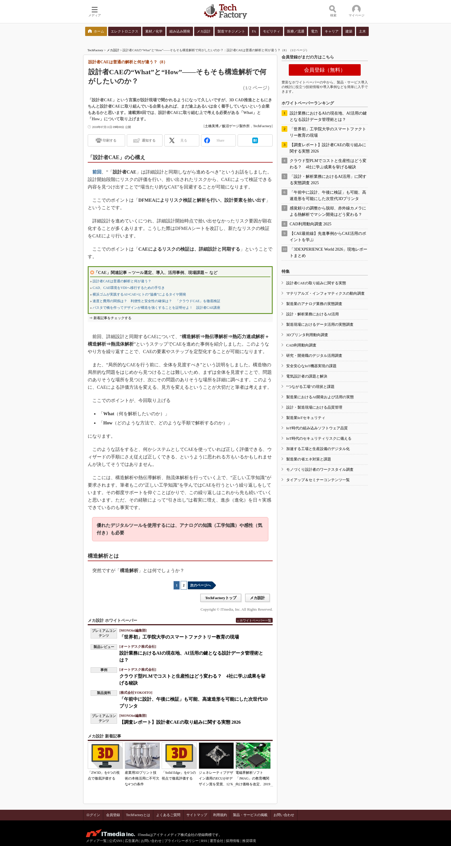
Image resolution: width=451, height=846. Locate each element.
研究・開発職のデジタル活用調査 (314, 355)
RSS (204, 841)
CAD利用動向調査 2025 (310, 224)
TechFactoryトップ (220, 598)
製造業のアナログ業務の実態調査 (314, 304)
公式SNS (115, 841)
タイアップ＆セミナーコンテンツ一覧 (318, 480)
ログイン (93, 815)
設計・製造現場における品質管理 (314, 407)
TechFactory (95, 50)
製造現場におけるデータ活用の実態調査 (319, 324)
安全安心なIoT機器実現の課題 (311, 366)
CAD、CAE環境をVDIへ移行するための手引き (129, 288)
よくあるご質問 (168, 815)
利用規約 (220, 815)
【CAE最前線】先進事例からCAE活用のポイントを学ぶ (328, 236)
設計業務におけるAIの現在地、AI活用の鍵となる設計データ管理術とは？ (328, 116)
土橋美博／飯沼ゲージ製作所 (227, 126)
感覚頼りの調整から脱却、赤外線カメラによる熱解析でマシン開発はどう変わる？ (328, 211)
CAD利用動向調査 (301, 345)
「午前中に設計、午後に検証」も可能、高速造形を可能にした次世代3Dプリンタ (328, 195)
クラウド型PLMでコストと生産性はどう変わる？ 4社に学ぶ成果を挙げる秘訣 (328, 164)
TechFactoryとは (138, 815)
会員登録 (113, 815)
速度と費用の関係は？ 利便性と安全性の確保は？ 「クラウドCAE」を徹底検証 (156, 301)
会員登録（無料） (324, 70)
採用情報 (233, 841)
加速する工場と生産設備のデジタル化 (318, 449)
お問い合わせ (284, 815)
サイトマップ (196, 815)
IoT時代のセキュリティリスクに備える (318, 438)
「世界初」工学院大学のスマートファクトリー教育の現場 (179, 636)
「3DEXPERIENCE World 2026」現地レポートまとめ (328, 252)
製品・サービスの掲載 (250, 815)
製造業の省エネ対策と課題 (308, 459)
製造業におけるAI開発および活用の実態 (320, 397)
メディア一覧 (96, 841)
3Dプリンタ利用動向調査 (307, 335)
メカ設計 (113, 50)
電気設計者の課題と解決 (306, 376)
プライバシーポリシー (181, 841)
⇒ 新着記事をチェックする (110, 318)
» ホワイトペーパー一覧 (254, 620)
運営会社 (216, 841)
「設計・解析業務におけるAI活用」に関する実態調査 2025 (328, 179)
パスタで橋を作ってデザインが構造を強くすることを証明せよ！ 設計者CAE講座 (156, 308)
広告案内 (132, 841)
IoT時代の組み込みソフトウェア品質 (317, 428)
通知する (149, 140)
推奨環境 (249, 841)
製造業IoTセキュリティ (305, 418)
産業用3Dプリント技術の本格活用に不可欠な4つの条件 (142, 778)
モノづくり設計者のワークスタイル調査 (319, 469)
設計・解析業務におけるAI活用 (312, 314)
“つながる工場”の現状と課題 (310, 386)
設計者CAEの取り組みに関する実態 (316, 283)
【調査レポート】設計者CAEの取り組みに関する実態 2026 (180, 722)
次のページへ (200, 585)
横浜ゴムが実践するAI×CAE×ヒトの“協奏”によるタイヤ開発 (139, 294)
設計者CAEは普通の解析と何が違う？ (122, 281)
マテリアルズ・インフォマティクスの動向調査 (325, 293)
